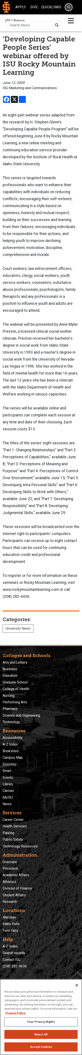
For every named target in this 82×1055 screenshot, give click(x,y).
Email (7, 771)
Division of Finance (17, 888)
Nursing (8, 696)
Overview (10, 862)
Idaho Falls (11, 924)
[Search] (69, 7)
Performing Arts (15, 702)
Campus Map (13, 757)
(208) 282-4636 (15, 966)
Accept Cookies (41, 1046)
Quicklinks (51, 7)
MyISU (8, 797)
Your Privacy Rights (41, 1021)
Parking (8, 833)
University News (18, 628)
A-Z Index (10, 744)
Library (8, 784)
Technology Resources (20, 846)
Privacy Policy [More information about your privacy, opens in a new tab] (15, 1013)
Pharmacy (10, 709)
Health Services (15, 826)
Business (10, 669)
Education (10, 675)
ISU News (15, 20)
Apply (20, 7)
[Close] (77, 985)
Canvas (8, 791)
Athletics (9, 882)
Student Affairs (14, 895)
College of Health (16, 689)
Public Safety (13, 839)
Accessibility (13, 738)
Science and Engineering (21, 715)
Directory (10, 764)
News (7, 804)
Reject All (41, 1034)
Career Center (13, 820)
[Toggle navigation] (71, 21)
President (10, 868)
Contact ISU (12, 960)
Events (8, 777)
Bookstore (11, 751)
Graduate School (15, 682)
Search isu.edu (14, 953)
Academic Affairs (16, 875)
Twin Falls (10, 931)
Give (34, 7)
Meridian (9, 917)
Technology (11, 722)
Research (10, 902)
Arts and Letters (15, 662)
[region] (41, 1017)
